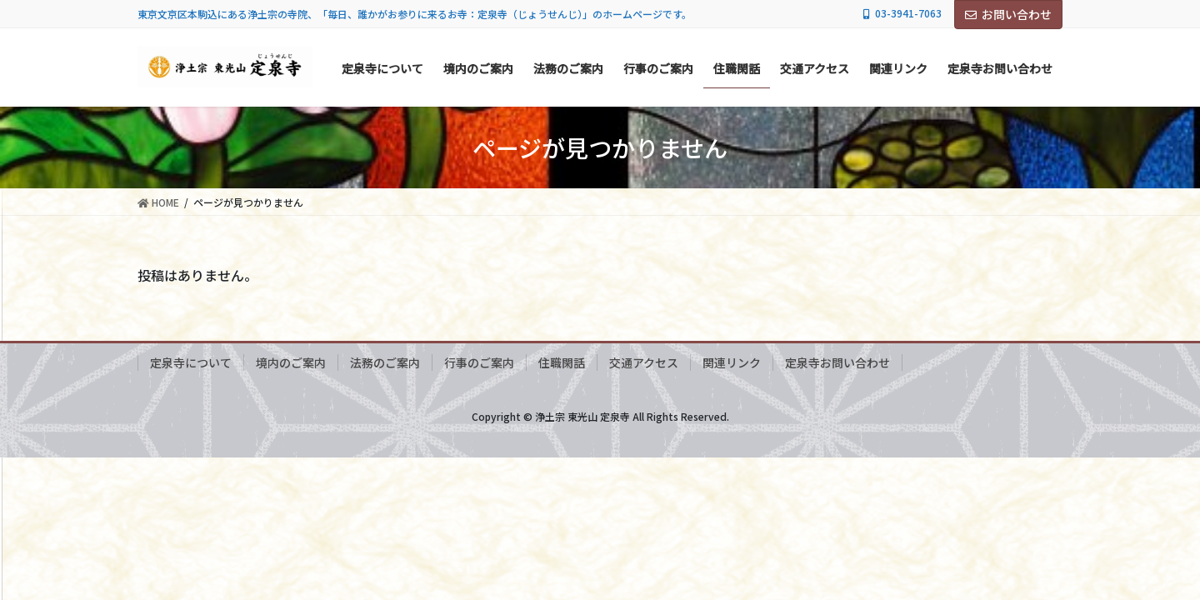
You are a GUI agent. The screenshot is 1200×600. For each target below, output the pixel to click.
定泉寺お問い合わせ (837, 362)
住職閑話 (561, 362)
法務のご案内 (385, 362)
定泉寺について (191, 362)
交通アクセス (643, 362)
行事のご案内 (479, 362)
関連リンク (731, 362)
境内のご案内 (291, 362)
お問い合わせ (1008, 14)
